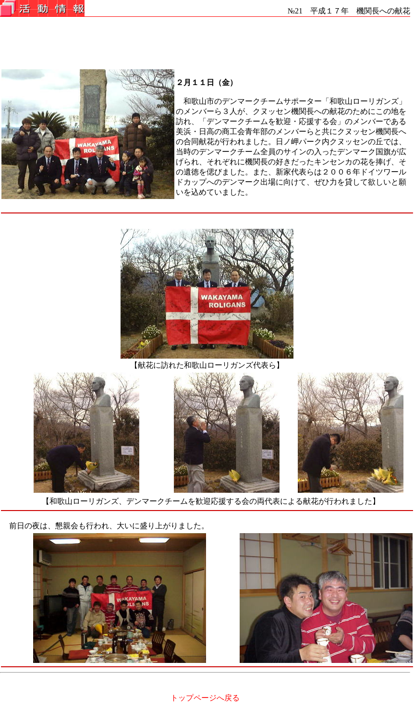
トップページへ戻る (205, 698)
